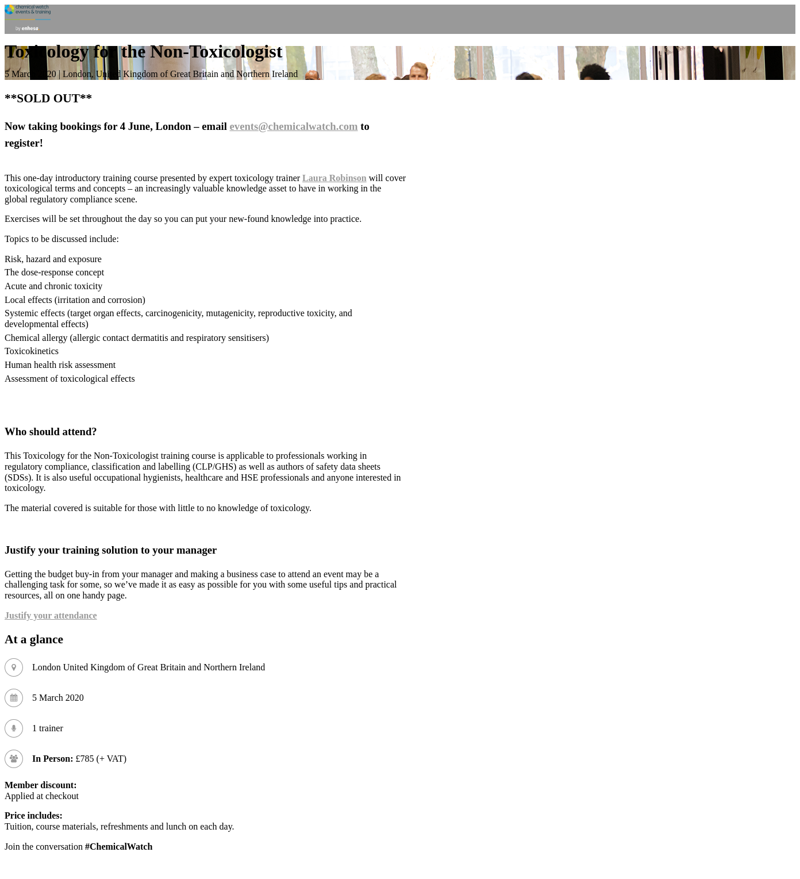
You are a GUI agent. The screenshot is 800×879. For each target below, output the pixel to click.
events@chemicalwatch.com (294, 126)
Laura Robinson (334, 178)
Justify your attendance (51, 615)
